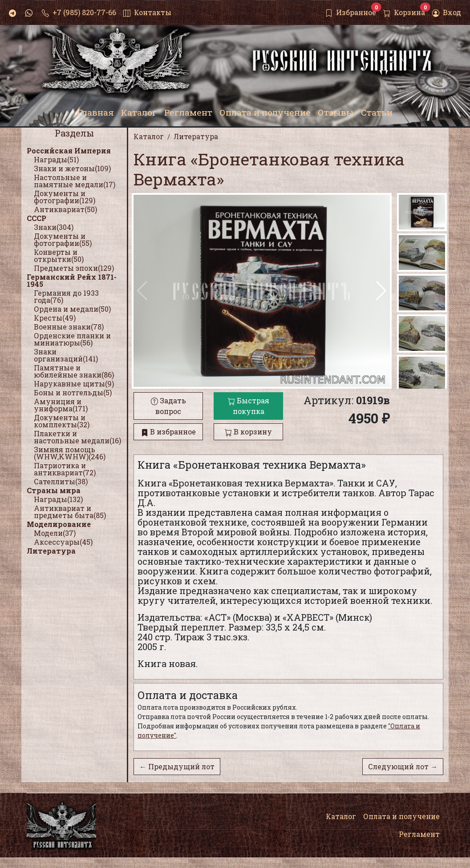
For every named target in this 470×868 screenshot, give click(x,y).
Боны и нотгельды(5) (73, 392)
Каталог (341, 816)
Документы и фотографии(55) (63, 239)
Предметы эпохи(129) (74, 268)
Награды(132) (58, 499)
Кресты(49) (55, 317)
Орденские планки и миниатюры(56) (72, 339)
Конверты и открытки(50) (59, 255)
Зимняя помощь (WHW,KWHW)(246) (69, 453)
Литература (51, 550)
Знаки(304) (53, 227)
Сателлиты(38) (61, 481)
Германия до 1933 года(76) (66, 296)
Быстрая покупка (248, 406)
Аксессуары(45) (63, 542)
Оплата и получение (401, 816)
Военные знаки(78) (69, 326)
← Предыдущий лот (177, 766)
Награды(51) (56, 159)
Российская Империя (69, 150)
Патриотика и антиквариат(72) (65, 469)
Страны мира (54, 490)
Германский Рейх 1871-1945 (72, 280)
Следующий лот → (403, 766)
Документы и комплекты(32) (61, 421)
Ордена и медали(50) (72, 308)
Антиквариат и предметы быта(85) (70, 511)
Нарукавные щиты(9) (74, 383)
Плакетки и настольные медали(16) (77, 437)
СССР (36, 218)
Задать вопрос (168, 406)
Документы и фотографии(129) (64, 197)
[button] (381, 291)
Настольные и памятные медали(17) (74, 181)
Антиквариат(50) (65, 209)
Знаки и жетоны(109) (72, 168)
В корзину (248, 431)
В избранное (168, 431)
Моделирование (59, 524)
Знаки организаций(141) (66, 355)
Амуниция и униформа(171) (61, 405)
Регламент (419, 834)
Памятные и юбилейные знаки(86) (74, 371)
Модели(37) (55, 533)
